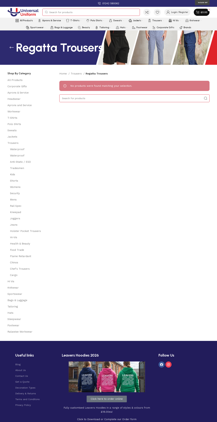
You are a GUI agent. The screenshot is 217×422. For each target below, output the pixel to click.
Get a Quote (22, 381)
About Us (20, 370)
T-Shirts (12, 117)
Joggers (15, 218)
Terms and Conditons (27, 399)
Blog (18, 364)
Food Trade (17, 249)
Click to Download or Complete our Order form (106, 419)
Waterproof (17, 149)
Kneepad (15, 212)
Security (15, 193)
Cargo (13, 275)
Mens (13, 199)
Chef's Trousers (20, 268)
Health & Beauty (20, 243)
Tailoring (12, 306)
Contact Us (21, 376)
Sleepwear (14, 319)
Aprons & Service (18, 92)
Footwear (13, 325)
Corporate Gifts (17, 86)
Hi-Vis (13, 237)
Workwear (13, 111)
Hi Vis (10, 281)
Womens (15, 187)
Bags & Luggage (17, 300)
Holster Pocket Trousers (25, 231)
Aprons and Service (19, 105)
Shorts (14, 180)
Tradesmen (17, 168)
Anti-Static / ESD (20, 161)
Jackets (12, 136)
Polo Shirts (14, 124)
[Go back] (11, 47)
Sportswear (14, 294)
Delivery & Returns (25, 393)
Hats (10, 312)
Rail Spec (15, 205)
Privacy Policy (23, 405)
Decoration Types (25, 387)
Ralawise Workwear (19, 331)
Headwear (14, 98)
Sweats (12, 130)
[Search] (91, 12)
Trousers (12, 143)
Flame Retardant (20, 256)
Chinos (14, 262)
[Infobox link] (108, 3)
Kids (12, 174)
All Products (15, 80)
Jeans (13, 224)
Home (63, 73)
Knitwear (13, 287)
